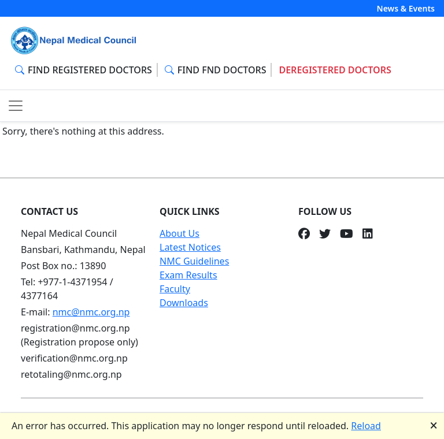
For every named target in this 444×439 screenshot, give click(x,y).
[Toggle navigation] (15, 106)
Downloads (184, 302)
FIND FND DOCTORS (216, 70)
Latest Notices (190, 247)
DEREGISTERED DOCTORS (335, 70)
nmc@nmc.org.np (91, 312)
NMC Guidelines (194, 261)
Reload (366, 425)
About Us (179, 233)
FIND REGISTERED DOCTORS (83, 70)
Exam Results (188, 275)
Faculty (175, 288)
